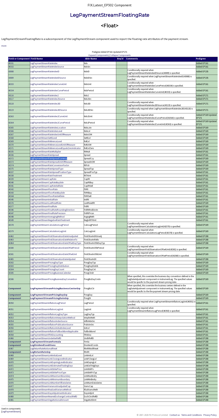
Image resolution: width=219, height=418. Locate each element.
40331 (11, 63)
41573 (11, 161)
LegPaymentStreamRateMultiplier (45, 151)
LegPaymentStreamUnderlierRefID (45, 338)
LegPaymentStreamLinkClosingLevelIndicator (51, 358)
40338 (11, 175)
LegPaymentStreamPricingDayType (46, 262)
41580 (11, 247)
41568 (11, 137)
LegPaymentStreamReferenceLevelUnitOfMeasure (52, 144)
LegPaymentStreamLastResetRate (45, 203)
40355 (11, 324)
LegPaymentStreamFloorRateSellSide (47, 196)
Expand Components (98, 55)
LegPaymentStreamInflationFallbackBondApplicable (54, 331)
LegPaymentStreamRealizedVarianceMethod (50, 389)
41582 (11, 262)
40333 (11, 84)
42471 (11, 365)
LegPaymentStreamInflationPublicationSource (51, 324)
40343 (11, 192)
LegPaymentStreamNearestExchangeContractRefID (53, 396)
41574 (11, 165)
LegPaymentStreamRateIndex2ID (45, 103)
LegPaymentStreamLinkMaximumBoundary (50, 376)
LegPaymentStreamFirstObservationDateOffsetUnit (53, 254)
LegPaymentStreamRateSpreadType (46, 168)
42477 (11, 386)
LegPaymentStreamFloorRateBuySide (47, 192)
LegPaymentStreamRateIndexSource (47, 66)
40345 (11, 199)
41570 (11, 144)
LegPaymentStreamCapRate (43, 179)
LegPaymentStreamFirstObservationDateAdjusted (52, 259)
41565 (11, 127)
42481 (11, 399)
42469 (11, 358)
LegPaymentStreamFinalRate (43, 206)
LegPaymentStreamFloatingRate (109, 15)
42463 (11, 239)
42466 (11, 338)
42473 (11, 372)
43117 (11, 98)
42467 (11, 348)
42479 (11, 393)
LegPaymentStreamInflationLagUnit (46, 309)
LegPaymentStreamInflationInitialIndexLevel (50, 328)
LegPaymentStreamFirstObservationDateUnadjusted (54, 236)
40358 (11, 334)
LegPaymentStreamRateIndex (43, 63)
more (3, 45)
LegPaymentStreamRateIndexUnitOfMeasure (50, 134)
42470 (11, 362)
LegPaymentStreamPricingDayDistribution (49, 266)
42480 (11, 396)
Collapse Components (120, 55)
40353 (11, 317)
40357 (11, 331)
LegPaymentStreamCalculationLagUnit (48, 231)
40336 (11, 155)
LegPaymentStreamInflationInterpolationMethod (52, 317)
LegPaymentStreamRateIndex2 (44, 95)
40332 (11, 66)
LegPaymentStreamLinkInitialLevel (46, 355)
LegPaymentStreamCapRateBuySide (46, 182)
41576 (11, 203)
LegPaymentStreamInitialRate (44, 199)
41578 (11, 224)
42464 (11, 243)
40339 (11, 179)
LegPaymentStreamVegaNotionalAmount (49, 399)
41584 (11, 269)
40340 (11, 182)
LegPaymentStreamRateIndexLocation (48, 127)
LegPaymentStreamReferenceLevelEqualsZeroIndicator (55, 148)
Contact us (175, 415)
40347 (11, 213)
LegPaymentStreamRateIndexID (44, 71)
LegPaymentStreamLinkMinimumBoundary (50, 379)
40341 (11, 185)
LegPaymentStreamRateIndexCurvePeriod (49, 90)
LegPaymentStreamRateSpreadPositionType (50, 172)
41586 (11, 279)
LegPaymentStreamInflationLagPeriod (48, 303)
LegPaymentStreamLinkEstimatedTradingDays (51, 365)
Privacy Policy (210, 415)
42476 (11, 382)
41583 (11, 266)
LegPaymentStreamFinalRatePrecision (48, 213)
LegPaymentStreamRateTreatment (46, 175)
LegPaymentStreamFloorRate (43, 189)
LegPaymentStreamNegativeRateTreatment (50, 220)
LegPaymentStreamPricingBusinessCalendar (50, 272)
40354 (11, 321)
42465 (11, 259)
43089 (11, 77)
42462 (11, 236)
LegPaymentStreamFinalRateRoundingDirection (52, 209)
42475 (11, 379)
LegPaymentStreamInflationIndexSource (48, 321)
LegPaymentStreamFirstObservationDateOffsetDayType (55, 243)
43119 (11, 110)
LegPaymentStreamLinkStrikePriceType (48, 372)
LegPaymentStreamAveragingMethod (47, 216)
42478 (11, 389)
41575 (11, 168)
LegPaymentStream (11, 411)
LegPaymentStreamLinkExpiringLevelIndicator (51, 362)
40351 (11, 309)
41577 (11, 206)
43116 (11, 95)
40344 (11, 196)
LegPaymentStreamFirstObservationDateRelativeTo (53, 239)
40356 (11, 328)
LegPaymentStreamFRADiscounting (46, 334)
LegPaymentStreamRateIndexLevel (46, 131)
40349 (11, 220)
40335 (11, 151)
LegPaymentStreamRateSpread (44, 155)
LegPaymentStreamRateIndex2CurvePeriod (50, 122)
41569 (11, 141)
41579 (11, 231)
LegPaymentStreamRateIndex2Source (47, 98)
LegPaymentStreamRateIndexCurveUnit (48, 84)
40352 (11, 314)
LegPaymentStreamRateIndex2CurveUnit (49, 116)
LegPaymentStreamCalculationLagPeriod (49, 224)
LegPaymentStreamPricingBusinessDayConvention (53, 279)
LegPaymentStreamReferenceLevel (46, 141)
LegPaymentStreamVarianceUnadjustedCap (50, 386)
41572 (11, 158)
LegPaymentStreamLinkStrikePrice (46, 369)
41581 (11, 254)
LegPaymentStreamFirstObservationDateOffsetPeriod (54, 247)
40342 (11, 189)
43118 (11, 103)
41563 (11, 116)
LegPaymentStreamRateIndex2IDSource (48, 110)
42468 (11, 355)
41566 (11, 131)
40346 (11, 209)
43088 (11, 71)
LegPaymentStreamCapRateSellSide (46, 185)
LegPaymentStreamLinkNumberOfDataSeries (50, 382)
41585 (11, 272)
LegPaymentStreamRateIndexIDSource (48, 77)
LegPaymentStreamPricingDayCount (47, 269)
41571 (11, 148)
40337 (11, 172)
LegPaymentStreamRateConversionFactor (49, 165)
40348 (11, 216)
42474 (11, 376)
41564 (11, 122)
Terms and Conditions (191, 415)
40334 (11, 90)
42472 (11, 369)
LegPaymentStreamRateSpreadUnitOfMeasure (51, 161)
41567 (11, 134)
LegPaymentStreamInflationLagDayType (48, 314)
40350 (11, 303)
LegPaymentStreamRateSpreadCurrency (48, 158)
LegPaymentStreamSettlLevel (43, 137)
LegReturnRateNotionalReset (43, 348)
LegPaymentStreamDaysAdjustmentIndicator (51, 393)
